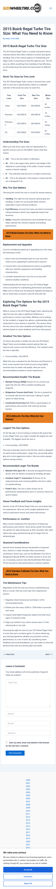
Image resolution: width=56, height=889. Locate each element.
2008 (28, 804)
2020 (28, 841)
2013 (28, 820)
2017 (28, 832)
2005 (28, 795)
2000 (28, 780)
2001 (28, 783)
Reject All (28, 883)
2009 (28, 808)
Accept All (28, 870)
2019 (28, 838)
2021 (28, 845)
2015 (28, 826)
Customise (28, 877)
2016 (28, 829)
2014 (28, 823)
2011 (28, 814)
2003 (28, 789)
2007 (28, 801)
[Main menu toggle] (50, 8)
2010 (28, 811)
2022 (28, 848)
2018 (28, 835)
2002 (28, 786)
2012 (28, 817)
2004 (28, 792)
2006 (28, 798)
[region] (28, 868)
